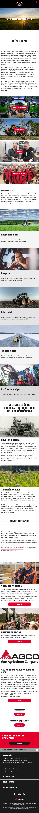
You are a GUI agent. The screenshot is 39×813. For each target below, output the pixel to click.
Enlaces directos (19, 777)
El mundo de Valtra (19, 782)
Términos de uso (20, 807)
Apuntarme (19, 743)
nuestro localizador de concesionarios (12, 549)
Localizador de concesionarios (14, 750)
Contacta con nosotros (19, 787)
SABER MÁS (19, 641)
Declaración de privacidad (9, 807)
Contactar (19, 714)
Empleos (19, 725)
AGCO (19, 700)
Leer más (19, 604)
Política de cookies (29, 807)
